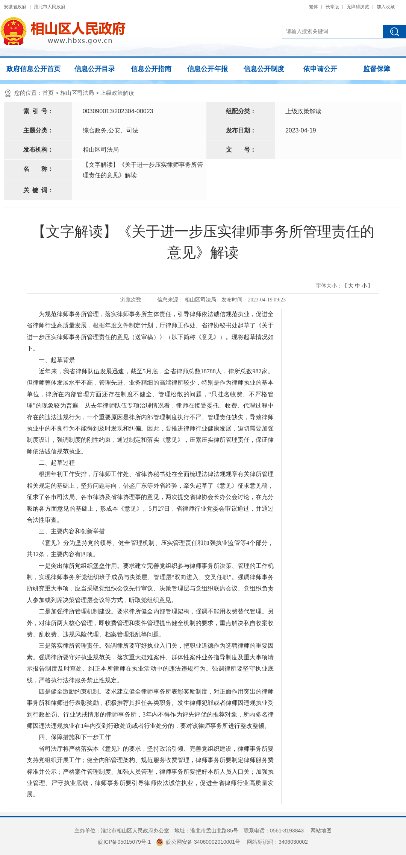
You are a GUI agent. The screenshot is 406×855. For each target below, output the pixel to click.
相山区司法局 (77, 93)
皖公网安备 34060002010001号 (198, 842)
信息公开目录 (94, 69)
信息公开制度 (264, 69)
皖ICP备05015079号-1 (124, 842)
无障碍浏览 (358, 6)
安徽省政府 (15, 6)
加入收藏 (386, 6)
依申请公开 (320, 69)
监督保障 (376, 69)
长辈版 (332, 6)
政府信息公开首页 (33, 69)
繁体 (313, 6)
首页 (48, 93)
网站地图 (321, 831)
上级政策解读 (117, 93)
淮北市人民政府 (49, 6)
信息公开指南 (151, 69)
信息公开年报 (207, 69)
